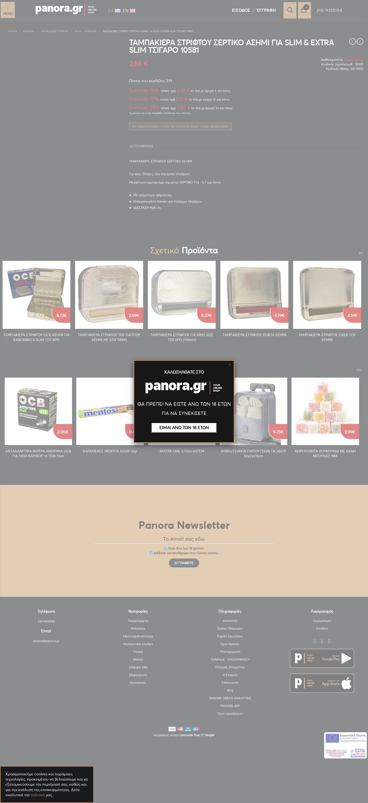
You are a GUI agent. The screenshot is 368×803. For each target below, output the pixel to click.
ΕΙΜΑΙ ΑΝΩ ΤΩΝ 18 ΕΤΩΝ (184, 427)
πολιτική (38, 794)
